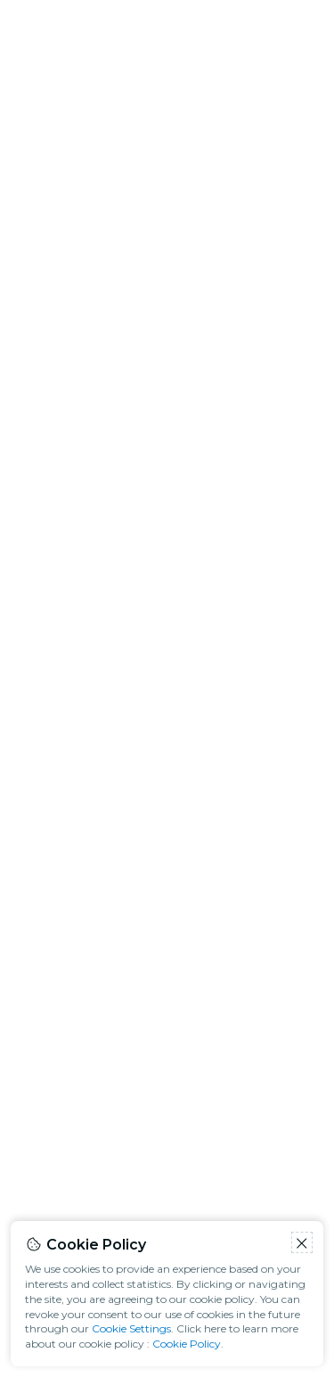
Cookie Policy (186, 1343)
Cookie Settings (131, 1328)
